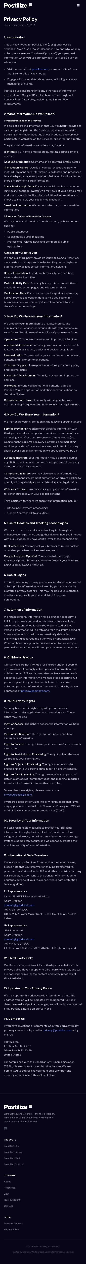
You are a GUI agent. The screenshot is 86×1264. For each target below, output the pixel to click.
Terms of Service (13, 1223)
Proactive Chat (12, 1158)
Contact (8, 1205)
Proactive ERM (11, 1145)
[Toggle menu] (78, 5)
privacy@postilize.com (35, 691)
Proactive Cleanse (13, 1164)
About (7, 1181)
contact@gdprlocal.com (19, 905)
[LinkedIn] (5, 1128)
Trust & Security (12, 1199)
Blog (6, 1193)
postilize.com (40, 69)
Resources (9, 1187)
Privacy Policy (11, 1229)
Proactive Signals (13, 1151)
